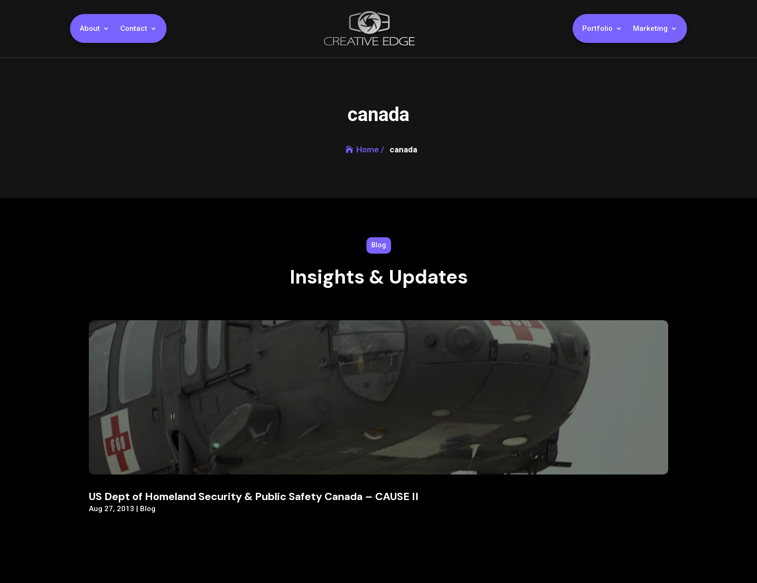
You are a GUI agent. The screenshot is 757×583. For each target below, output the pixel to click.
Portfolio (597, 29)
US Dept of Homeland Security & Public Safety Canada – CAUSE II (254, 496)
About (90, 29)
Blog (147, 508)
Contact (133, 29)
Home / (370, 149)
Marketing (650, 29)
